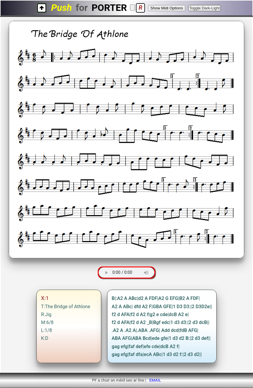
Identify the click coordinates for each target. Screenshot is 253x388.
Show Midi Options (166, 8)
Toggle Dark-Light (204, 8)
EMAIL (155, 380)
